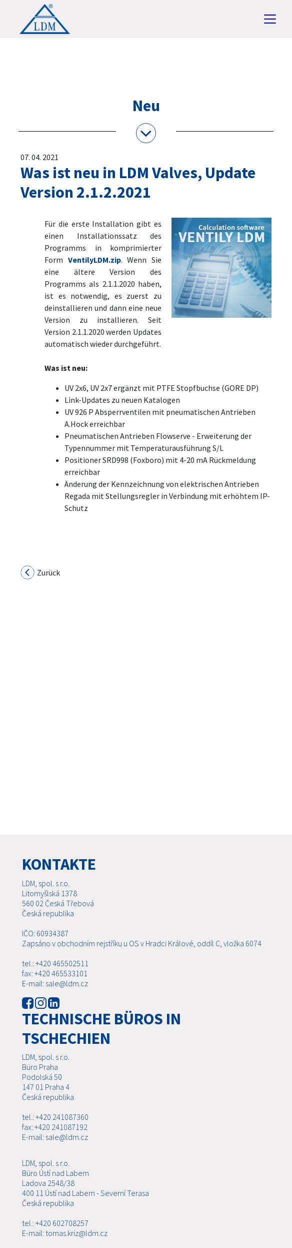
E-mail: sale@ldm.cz (55, 995)
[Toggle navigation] (270, 19)
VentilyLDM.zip (94, 260)
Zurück (40, 573)
